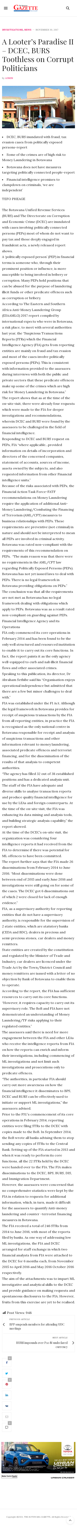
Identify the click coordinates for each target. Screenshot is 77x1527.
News (27, 30)
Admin (9, 78)
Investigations (12, 30)
